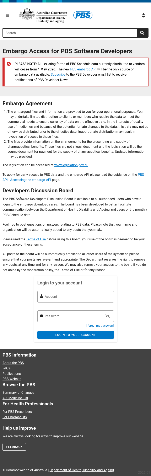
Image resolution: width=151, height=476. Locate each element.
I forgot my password (100, 325)
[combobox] (70, 33)
